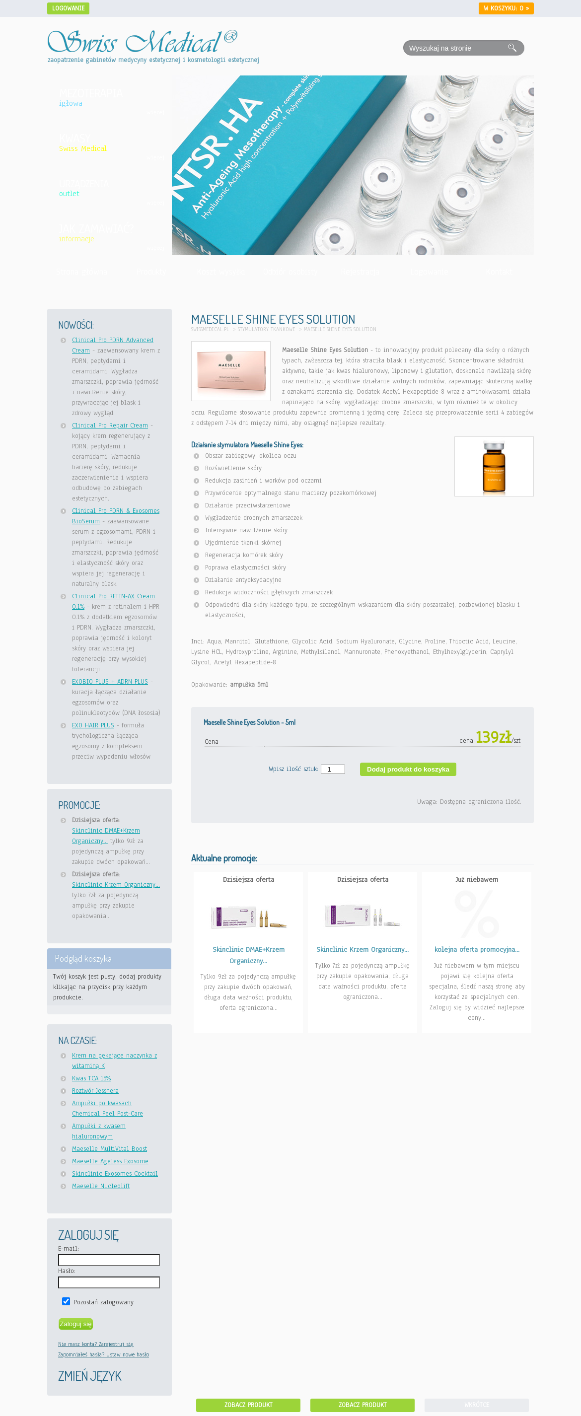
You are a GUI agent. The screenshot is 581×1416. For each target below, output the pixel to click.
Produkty (151, 272)
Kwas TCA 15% (91, 1078)
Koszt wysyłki (221, 272)
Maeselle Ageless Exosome (110, 1161)
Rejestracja (360, 272)
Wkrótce (476, 1405)
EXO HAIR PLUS (93, 725)
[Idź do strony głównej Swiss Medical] (142, 35)
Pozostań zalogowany (104, 1302)
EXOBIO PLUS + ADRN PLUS (110, 681)
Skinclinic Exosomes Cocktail (115, 1173)
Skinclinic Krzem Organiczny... (116, 884)
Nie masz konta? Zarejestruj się (96, 1344)
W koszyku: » (506, 8)
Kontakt (499, 272)
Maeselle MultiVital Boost (109, 1148)
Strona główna (81, 272)
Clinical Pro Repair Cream (110, 425)
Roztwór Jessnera (95, 1090)
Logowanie (68, 8)
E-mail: (68, 1248)
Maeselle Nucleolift (101, 1186)
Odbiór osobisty (290, 272)
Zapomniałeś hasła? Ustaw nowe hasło (103, 1354)
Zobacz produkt (248, 1405)
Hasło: (66, 1271)
